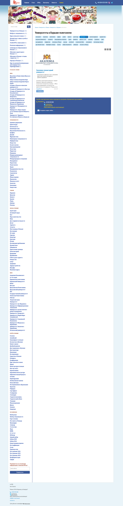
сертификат (13, 391)
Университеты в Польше (18, 31)
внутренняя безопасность (17, 131)
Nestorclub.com (27, 503)
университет (13, 302)
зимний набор (14, 437)
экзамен (12, 407)
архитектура (13, 124)
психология (13, 171)
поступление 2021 (15, 451)
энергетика (13, 187)
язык (11, 429)
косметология (14, 145)
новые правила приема (16, 443)
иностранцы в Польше (16, 229)
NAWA (11, 431)
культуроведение (15, 147)
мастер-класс (14, 368)
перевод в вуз (14, 449)
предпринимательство (16, 169)
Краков (12, 199)
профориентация (15, 457)
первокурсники (14, 379)
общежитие (13, 247)
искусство (13, 143)
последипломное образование (19, 385)
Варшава (12, 193)
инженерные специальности (18, 139)
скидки (12, 459)
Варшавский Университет (17, 281)
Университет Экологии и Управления (17, 327)
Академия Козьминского (17, 275)
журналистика (14, 137)
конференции (14, 360)
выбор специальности (16, 417)
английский (13, 338)
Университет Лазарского (17, 313)
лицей (12, 364)
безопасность (14, 127)
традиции (13, 264)
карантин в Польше (15, 356)
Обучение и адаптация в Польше (17, 53)
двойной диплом (15, 346)
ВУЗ (11, 292)
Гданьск (12, 197)
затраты (12, 227)
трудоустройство (15, 266)
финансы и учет (14, 181)
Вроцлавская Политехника (18, 287)
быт (11, 215)
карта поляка (14, 419)
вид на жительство (15, 217)
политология (14, 165)
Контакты (46, 3)
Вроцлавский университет (17, 290)
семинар (12, 425)
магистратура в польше (17, 366)
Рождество (13, 259)
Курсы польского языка (18, 36)
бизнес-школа (14, 344)
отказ (11, 447)
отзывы (12, 376)
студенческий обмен (16, 399)
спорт (11, 262)
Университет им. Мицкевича (18, 304)
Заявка (61, 3)
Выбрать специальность (18, 33)
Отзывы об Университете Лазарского (17, 96)
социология (13, 173)
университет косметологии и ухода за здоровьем (18, 310)
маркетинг (13, 151)
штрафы (12, 268)
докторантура (14, 350)
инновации (13, 352)
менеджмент (14, 161)
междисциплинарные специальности (16, 156)
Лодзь (11, 201)
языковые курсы (15, 270)
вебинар (12, 435)
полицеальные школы (16, 381)
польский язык (14, 383)
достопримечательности (17, 221)
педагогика (13, 163)
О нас (33, 3)
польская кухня (14, 251)
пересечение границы (16, 249)
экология (12, 183)
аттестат (13, 433)
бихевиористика (15, 129)
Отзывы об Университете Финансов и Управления (17, 103)
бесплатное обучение (16, 342)
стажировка (13, 393)
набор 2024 (13, 441)
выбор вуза (13, 415)
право (12, 167)
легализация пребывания (17, 243)
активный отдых (15, 213)
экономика (13, 185)
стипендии (13, 395)
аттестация (13, 277)
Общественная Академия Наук (19, 80)
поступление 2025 (15, 455)
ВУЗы (38, 3)
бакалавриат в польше (16, 340)
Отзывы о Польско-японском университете (18, 86)
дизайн (12, 135)
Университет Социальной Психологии (17, 320)
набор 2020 (13, 439)
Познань (12, 205)
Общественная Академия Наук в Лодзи (19, 82)
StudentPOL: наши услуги (18, 43)
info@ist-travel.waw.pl (15, 498)
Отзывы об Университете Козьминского (17, 92)
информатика (14, 141)
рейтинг (12, 298)
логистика (13, 149)
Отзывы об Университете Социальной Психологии (17, 99)
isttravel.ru (12, 500)
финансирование (15, 403)
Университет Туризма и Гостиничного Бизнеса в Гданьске (19, 116)
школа (12, 405)
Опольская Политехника (17, 296)
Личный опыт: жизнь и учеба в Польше (18, 39)
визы (11, 219)
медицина (13, 153)
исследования (14, 354)
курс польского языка (16, 362)
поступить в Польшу (16, 421)
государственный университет (19, 294)
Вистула (12, 285)
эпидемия (13, 409)
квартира (13, 237)
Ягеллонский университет (17, 330)
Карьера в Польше (16, 61)
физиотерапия (14, 177)
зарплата (12, 225)
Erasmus (12, 336)
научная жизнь (14, 370)
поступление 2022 (15, 453)
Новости (54, 3)
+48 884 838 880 (101, 2)
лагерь (12, 241)
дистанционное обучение (17, 348)
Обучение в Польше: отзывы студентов (18, 57)
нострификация (14, 445)
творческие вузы (15, 300)
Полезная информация (18, 45)
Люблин (12, 203)
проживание (13, 255)
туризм (12, 175)
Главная (26, 3)
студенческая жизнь (16, 397)
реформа (12, 389)
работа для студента (16, 257)
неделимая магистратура (17, 372)
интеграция (13, 231)
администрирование (16, 122)
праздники (13, 253)
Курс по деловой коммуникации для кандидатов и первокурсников (19, 64)
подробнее (39, 89)
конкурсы (13, 358)
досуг (11, 223)
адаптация (13, 211)
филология (13, 179)
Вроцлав (12, 195)
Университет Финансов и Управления (17, 323)
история (12, 233)
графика (12, 133)
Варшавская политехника (17, 279)
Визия (11, 283)
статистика (13, 427)
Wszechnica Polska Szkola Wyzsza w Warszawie (20, 77)
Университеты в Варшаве (55, 27)
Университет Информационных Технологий (19, 307)
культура (12, 239)
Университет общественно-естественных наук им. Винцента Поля (19, 111)
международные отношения (18, 159)
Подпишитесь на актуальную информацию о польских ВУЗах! (18, 464)
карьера (12, 235)
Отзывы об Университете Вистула (20, 89)
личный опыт (14, 245)
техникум (12, 401)
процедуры (13, 423)
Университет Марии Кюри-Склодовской (17, 316)
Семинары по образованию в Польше (18, 48)
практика (12, 387)
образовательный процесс (18, 375)
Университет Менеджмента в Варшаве (18, 107)
